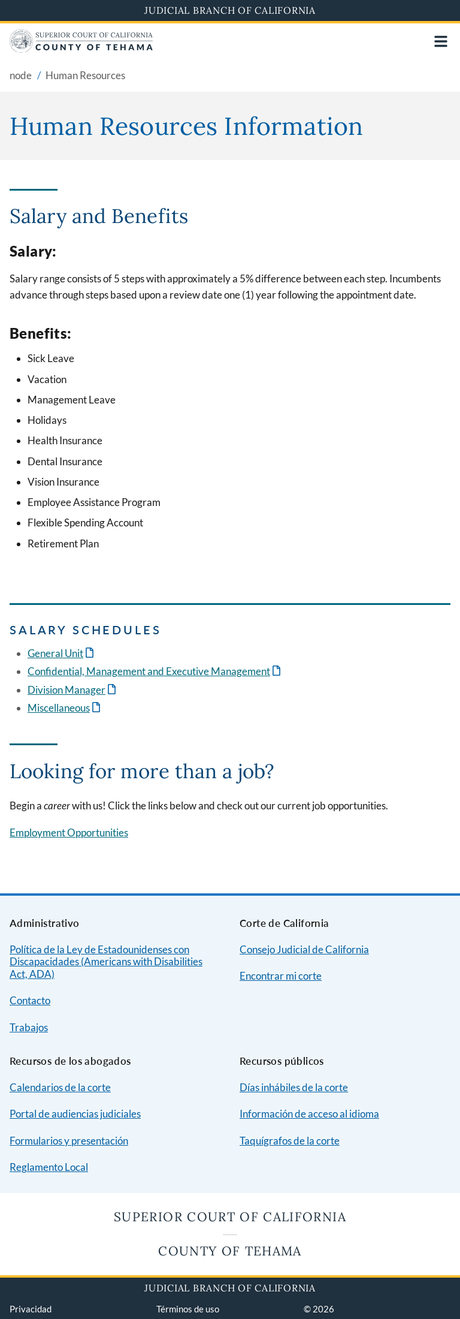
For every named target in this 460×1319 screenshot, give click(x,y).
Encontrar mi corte (281, 975)
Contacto (30, 1000)
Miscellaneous (59, 707)
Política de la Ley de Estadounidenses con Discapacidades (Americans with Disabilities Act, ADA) (106, 961)
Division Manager (66, 689)
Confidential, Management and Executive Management (149, 671)
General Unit (55, 653)
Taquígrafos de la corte (290, 1140)
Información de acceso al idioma (309, 1113)
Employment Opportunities (69, 832)
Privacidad (31, 1308)
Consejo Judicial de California (304, 949)
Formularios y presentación (69, 1140)
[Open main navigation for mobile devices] (440, 41)
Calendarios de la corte (60, 1087)
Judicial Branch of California (230, 10)
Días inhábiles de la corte (294, 1087)
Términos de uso (187, 1308)
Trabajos (29, 1027)
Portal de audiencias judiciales (75, 1113)
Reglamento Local (49, 1167)
